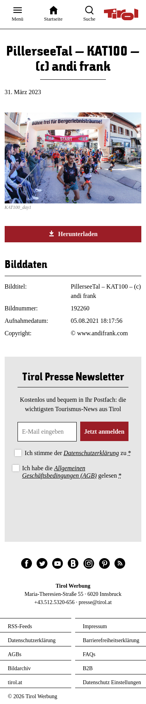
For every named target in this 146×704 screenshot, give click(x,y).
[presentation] (73, 502)
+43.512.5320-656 (54, 602)
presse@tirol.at (95, 602)
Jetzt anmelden (104, 431)
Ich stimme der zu (78, 453)
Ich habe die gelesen (72, 472)
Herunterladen (72, 233)
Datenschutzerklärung (91, 453)
